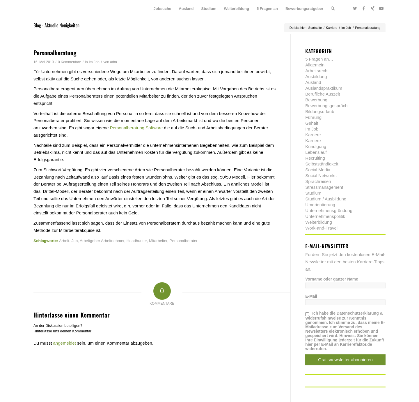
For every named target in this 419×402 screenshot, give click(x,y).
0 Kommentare (69, 62)
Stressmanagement (324, 187)
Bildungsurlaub (319, 111)
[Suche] (332, 8)
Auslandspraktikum (323, 88)
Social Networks (321, 175)
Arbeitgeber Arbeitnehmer (102, 241)
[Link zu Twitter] (355, 8)
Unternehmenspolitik (325, 216)
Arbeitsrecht (317, 70)
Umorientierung (320, 204)
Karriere (313, 134)
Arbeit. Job (68, 241)
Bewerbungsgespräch (326, 105)
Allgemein (314, 64)
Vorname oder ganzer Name (331, 279)
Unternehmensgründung (328, 210)
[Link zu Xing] (372, 8)
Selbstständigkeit (321, 163)
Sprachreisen (318, 181)
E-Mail (311, 296)
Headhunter (137, 241)
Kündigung (315, 146)
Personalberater (184, 241)
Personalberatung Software (136, 127)
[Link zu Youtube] (381, 8)
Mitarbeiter (158, 241)
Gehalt (311, 123)
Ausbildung (316, 76)
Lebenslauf (315, 152)
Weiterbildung (318, 222)
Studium (313, 193)
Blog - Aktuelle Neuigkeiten (56, 25)
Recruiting (315, 158)
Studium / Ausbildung (325, 198)
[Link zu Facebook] (363, 8)
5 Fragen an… (319, 59)
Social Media (317, 169)
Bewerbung (316, 99)
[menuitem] (162, 8)
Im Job (94, 62)
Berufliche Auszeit (322, 93)
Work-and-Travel (321, 227)
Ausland (313, 82)
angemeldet (64, 343)
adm (113, 62)
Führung (313, 117)
